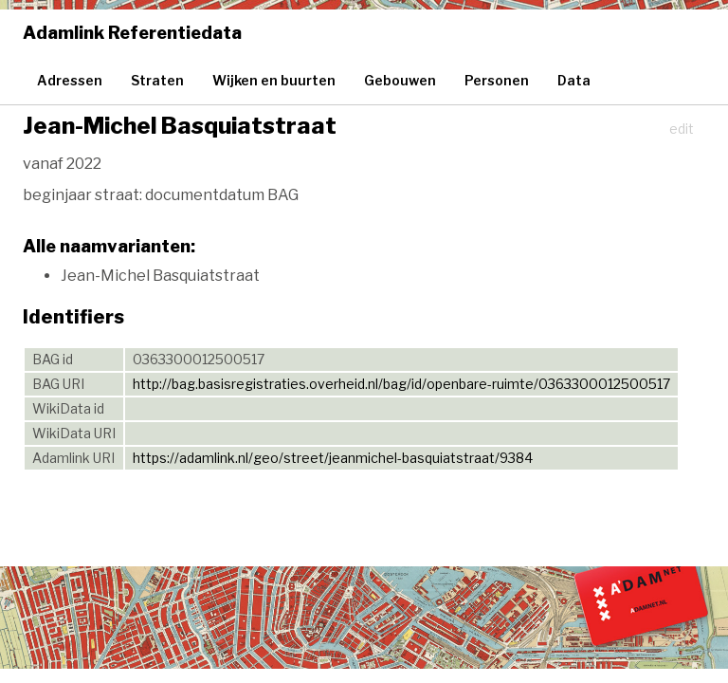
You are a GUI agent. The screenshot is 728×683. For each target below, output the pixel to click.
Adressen (69, 80)
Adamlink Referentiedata (132, 33)
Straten (157, 80)
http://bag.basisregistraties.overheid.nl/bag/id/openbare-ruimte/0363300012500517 (401, 384)
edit (681, 128)
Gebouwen (400, 80)
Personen (496, 80)
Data (574, 80)
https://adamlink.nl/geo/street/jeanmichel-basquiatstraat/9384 (333, 458)
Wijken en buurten (274, 80)
